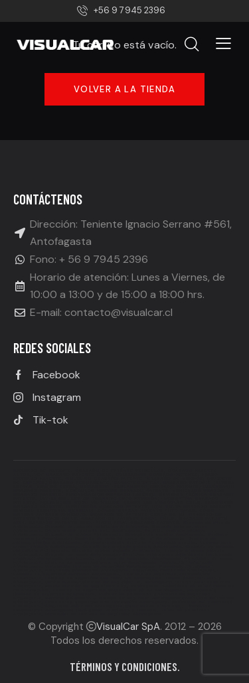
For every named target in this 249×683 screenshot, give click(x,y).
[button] (223, 43)
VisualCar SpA (128, 626)
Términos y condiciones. (125, 666)
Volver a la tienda (124, 89)
